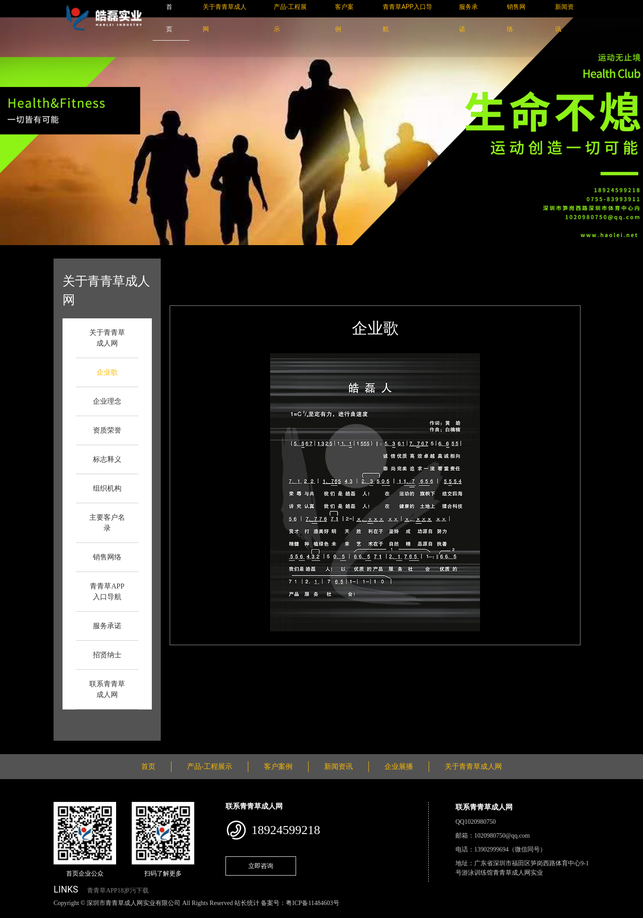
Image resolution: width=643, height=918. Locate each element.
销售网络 (107, 557)
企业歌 (107, 372)
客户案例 (278, 766)
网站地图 (13, 913)
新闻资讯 (338, 766)
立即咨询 (260, 865)
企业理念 (107, 401)
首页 (220, 264)
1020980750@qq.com (502, 835)
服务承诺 (107, 626)
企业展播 (398, 766)
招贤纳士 (107, 655)
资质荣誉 (107, 430)
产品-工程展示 (209, 766)
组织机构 (107, 488)
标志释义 (107, 459)
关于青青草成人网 (473, 766)
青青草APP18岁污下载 (118, 890)
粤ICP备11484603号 (312, 903)
